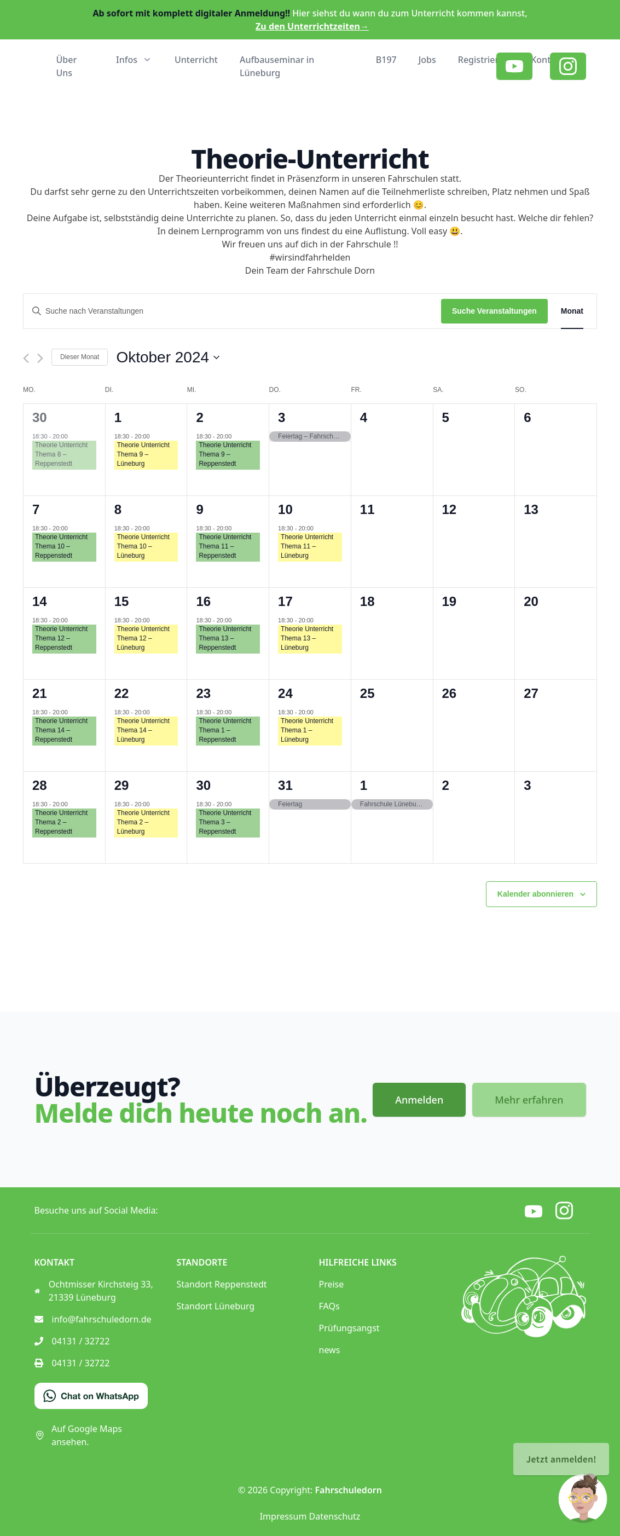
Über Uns (66, 66)
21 (39, 693)
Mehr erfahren (529, 1099)
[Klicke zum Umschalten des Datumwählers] (167, 357)
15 (121, 601)
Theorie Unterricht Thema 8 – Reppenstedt (61, 454)
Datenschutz (335, 1516)
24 (285, 693)
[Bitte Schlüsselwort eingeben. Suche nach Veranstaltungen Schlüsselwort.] (232, 311)
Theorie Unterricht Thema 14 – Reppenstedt (61, 730)
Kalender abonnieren (535, 894)
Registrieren (483, 60)
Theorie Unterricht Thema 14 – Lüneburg (143, 730)
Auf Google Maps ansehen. (78, 1435)
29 (121, 785)
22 (121, 693)
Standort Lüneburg (216, 1306)
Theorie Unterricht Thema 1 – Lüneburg (307, 730)
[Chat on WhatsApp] (91, 1396)
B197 (386, 60)
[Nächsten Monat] (40, 358)
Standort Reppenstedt (222, 1284)
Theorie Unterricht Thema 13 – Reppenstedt (225, 638)
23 (203, 693)
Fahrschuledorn (348, 1490)
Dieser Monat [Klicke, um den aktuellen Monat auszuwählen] (79, 357)
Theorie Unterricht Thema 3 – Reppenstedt (225, 822)
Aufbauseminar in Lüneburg (277, 66)
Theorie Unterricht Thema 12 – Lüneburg (143, 638)
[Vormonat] (26, 358)
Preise (331, 1284)
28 (39, 785)
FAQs (329, 1306)
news (329, 1350)
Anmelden (419, 1099)
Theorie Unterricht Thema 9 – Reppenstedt (225, 454)
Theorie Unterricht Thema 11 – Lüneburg (307, 546)
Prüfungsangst (349, 1328)
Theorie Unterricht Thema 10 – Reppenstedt (61, 546)
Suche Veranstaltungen (494, 311)
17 (285, 601)
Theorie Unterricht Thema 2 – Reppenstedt (61, 822)
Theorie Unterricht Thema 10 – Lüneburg (143, 546)
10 (285, 509)
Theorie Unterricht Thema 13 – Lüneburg (307, 638)
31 (285, 785)
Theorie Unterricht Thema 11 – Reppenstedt (225, 546)
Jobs (427, 60)
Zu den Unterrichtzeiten (312, 26)
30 (39, 417)
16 (203, 601)
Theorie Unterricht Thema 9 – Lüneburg (143, 454)
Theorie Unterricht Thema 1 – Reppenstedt (225, 730)
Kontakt (547, 60)
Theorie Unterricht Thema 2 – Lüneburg (143, 822)
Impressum (283, 1516)
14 (39, 601)
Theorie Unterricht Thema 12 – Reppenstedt (61, 638)
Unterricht (196, 60)
